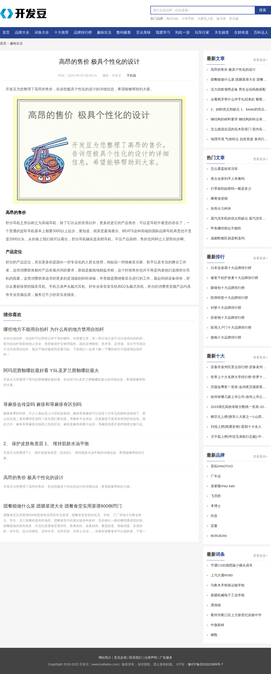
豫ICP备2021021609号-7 (205, 664)
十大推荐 (61, 32)
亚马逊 (233, 18)
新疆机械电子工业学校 (228, 595)
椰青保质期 (219, 198)
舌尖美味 (143, 32)
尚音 (214, 516)
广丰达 (216, 476)
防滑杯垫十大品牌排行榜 (229, 298)
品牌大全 (22, 32)
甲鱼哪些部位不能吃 (226, 228)
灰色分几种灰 (221, 208)
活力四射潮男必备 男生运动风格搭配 (238, 89)
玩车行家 (202, 32)
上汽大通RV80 (222, 575)
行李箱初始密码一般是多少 (231, 188)
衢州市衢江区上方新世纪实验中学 (236, 615)
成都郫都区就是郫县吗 (228, 238)
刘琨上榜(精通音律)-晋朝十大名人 (236, 426)
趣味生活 (104, 32)
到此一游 (182, 32)
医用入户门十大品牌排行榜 (231, 327)
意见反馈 (120, 657)
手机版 (131, 75)
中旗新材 (217, 625)
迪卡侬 (221, 18)
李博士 (216, 506)
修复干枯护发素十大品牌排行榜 (234, 278)
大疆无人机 (205, 18)
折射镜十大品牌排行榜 (228, 317)
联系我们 (135, 657)
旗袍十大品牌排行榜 (226, 337)
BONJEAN (219, 536)
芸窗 (214, 526)
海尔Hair (172, 18)
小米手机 (188, 18)
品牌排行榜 (83, 32)
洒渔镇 (216, 605)
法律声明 (150, 657)
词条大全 (42, 32)
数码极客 (124, 32)
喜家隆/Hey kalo (223, 486)
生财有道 (241, 32)
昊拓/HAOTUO (222, 466)
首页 (6, 32)
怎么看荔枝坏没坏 (224, 169)
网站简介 (105, 657)
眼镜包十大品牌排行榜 (228, 288)
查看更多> (260, 60)
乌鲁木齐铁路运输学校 (228, 585)
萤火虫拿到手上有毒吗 (228, 178)
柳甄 (214, 635)
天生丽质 (222, 32)
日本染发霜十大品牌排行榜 (231, 268)
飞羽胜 (216, 496)
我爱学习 (163, 32)
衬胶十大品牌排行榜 (226, 307)
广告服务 (166, 657)
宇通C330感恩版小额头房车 (232, 565)
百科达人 (261, 32)
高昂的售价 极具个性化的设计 (233, 69)
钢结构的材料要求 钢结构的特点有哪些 (240, 119)
